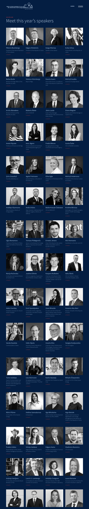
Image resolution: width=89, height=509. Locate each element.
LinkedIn (8, 54)
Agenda (72, 6)
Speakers (80, 6)
